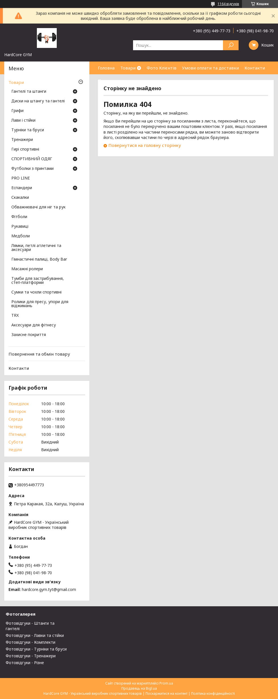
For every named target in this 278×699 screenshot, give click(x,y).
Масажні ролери (27, 269)
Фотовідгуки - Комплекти (30, 642)
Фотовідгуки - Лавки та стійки (35, 635)
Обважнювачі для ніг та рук (38, 207)
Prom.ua (166, 683)
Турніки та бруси (27, 130)
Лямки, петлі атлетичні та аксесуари (36, 248)
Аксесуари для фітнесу (33, 325)
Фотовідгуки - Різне (25, 662)
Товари (128, 68)
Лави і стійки (23, 120)
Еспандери (21, 188)
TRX (15, 315)
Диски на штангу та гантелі (38, 101)
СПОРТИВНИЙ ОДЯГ (31, 159)
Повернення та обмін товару (39, 354)
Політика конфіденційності (213, 693)
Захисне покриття (28, 335)
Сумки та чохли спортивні (36, 292)
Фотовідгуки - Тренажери (31, 655)
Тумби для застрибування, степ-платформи (37, 280)
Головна (106, 68)
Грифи (17, 111)
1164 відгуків (228, 3)
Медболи (20, 236)
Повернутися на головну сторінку (144, 145)
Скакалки (20, 197)
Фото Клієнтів (161, 68)
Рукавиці (19, 226)
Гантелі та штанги (28, 91)
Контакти (255, 68)
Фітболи (19, 217)
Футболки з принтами (32, 168)
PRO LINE (20, 178)
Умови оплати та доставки (210, 68)
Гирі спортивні (25, 149)
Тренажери (22, 140)
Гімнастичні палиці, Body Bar (39, 259)
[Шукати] (231, 45)
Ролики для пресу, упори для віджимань (39, 304)
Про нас (106, 80)
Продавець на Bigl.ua (139, 688)
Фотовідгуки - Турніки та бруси (36, 649)
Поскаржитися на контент (167, 693)
